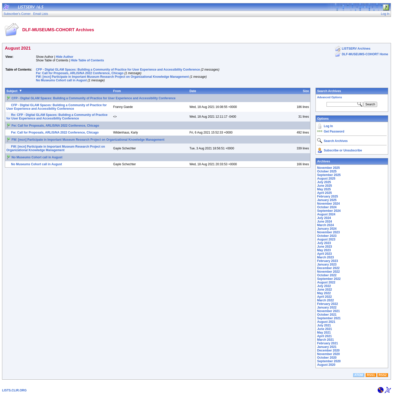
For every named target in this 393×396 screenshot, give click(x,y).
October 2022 (326, 275)
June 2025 (324, 186)
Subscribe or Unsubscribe (343, 150)
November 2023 (328, 232)
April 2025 (324, 193)
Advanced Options (329, 97)
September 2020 (329, 361)
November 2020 (328, 354)
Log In (328, 126)
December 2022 (328, 268)
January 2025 (326, 200)
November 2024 (328, 203)
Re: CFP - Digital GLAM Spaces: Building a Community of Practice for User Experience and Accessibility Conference (57, 116)
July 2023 (324, 243)
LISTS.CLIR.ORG (14, 390)
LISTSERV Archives (356, 48)
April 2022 (324, 297)
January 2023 (326, 264)
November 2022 (328, 271)
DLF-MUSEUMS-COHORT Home (365, 54)
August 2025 (326, 178)
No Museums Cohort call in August (61, 80)
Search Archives (329, 91)
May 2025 (324, 189)
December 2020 (328, 350)
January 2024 (326, 228)
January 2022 (326, 307)
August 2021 (326, 322)
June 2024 (324, 221)
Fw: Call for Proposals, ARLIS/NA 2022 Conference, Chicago (80, 73)
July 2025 (324, 182)
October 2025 (326, 171)
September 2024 (329, 211)
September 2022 (329, 279)
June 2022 (324, 289)
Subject (11, 91)
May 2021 (324, 332)
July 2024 (324, 218)
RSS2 (383, 375)
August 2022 (326, 282)
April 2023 (324, 254)
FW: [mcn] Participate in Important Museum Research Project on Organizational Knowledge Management (112, 77)
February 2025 (327, 196)
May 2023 (324, 250)
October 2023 (326, 236)
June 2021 (324, 329)
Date (192, 91)
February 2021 (327, 343)
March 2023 (325, 257)
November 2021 (328, 311)
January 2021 (326, 347)
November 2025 (328, 168)
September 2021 (329, 318)
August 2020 (326, 365)
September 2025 (329, 175)
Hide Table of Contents (87, 60)
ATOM (358, 375)
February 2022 (327, 304)
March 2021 (325, 340)
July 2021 (324, 325)
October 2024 (326, 207)
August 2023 (326, 239)
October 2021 (326, 314)
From (117, 91)
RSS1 (371, 375)
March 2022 (325, 300)
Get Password (334, 131)
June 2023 (324, 246)
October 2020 (326, 357)
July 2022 (324, 286)
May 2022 (324, 293)
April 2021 (324, 336)
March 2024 (325, 225)
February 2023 (327, 261)
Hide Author (64, 57)
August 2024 (326, 214)
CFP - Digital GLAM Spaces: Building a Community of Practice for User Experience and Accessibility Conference (118, 69)
